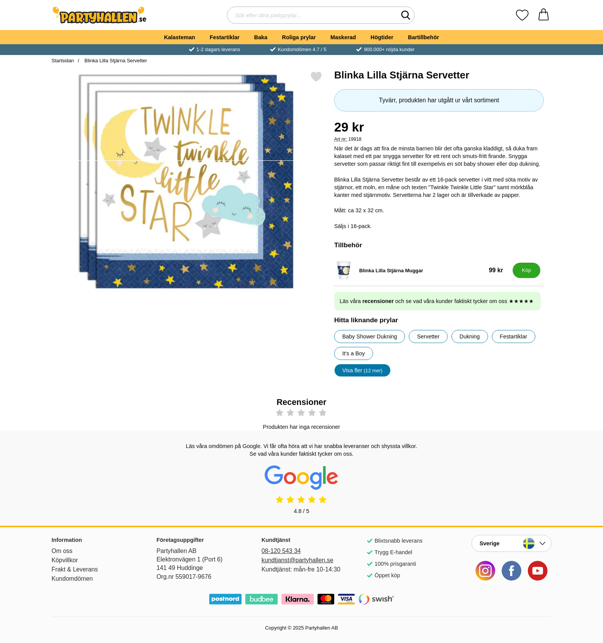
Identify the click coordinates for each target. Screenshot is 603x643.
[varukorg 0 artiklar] (543, 15)
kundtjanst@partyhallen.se (297, 560)
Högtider (382, 37)
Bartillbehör (423, 37)
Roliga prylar (299, 37)
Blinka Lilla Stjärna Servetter (115, 60)
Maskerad (343, 37)
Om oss (62, 551)
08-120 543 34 (281, 551)
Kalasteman (179, 37)
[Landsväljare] (511, 543)
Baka (260, 37)
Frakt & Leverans (75, 569)
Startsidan (63, 60)
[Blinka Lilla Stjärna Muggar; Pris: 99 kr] (421, 270)
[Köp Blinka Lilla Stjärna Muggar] (526, 270)
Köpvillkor (65, 560)
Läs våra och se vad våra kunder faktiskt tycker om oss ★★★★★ (437, 301)
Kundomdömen (72, 578)
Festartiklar (225, 37)
